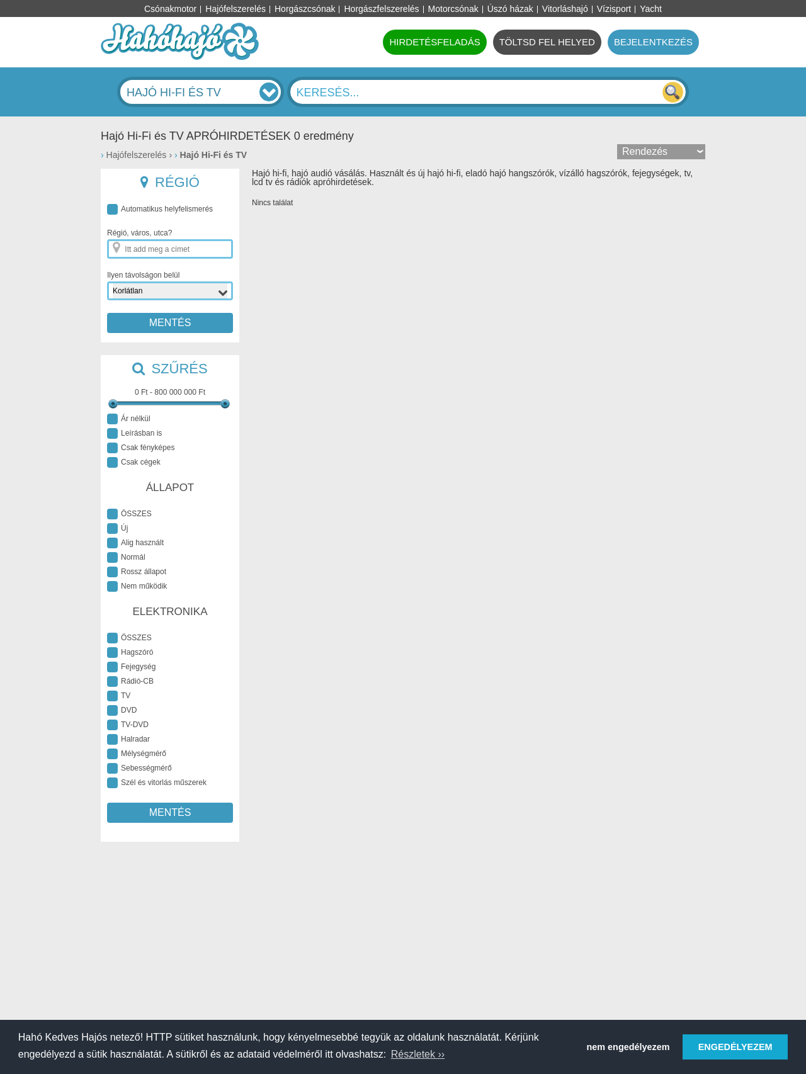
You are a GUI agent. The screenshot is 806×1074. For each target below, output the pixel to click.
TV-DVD (128, 725)
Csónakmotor (170, 9)
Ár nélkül (128, 419)
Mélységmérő (136, 754)
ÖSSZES (129, 514)
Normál (126, 557)
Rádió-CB (130, 681)
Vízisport (614, 9)
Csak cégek (134, 462)
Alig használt (135, 543)
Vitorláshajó (565, 9)
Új (117, 528)
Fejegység (131, 667)
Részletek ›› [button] (418, 1054)
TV (118, 696)
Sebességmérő (139, 768)
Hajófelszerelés (235, 9)
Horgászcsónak (305, 9)
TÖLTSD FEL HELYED (547, 42)
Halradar (128, 739)
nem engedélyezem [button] (628, 1047)
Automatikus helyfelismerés (160, 209)
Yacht (651, 9)
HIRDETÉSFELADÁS (434, 42)
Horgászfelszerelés (381, 9)
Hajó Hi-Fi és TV (213, 155)
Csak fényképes (140, 448)
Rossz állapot (136, 572)
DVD (122, 710)
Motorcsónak (453, 9)
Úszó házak (510, 9)
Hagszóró (130, 652)
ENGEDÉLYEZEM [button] (735, 1047)
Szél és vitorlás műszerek (157, 782)
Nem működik (137, 586)
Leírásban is (134, 433)
